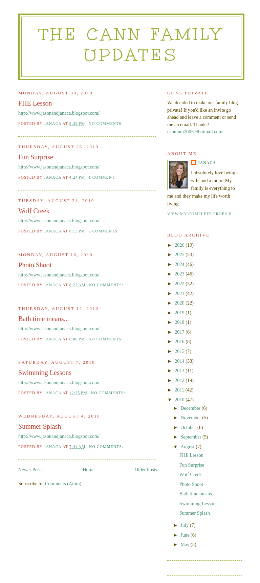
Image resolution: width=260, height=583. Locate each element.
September (191, 437)
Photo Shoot (34, 265)
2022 (180, 283)
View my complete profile (199, 214)
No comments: (106, 123)
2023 (180, 273)
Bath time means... (43, 318)
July (185, 525)
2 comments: (104, 231)
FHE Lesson (35, 103)
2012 (180, 380)
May (185, 544)
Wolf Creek (33, 211)
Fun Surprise (35, 157)
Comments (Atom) (63, 483)
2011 (180, 390)
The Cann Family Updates (131, 44)
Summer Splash (39, 426)
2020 (180, 303)
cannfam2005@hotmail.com (194, 131)
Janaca (207, 163)
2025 (180, 254)
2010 (180, 399)
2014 (180, 361)
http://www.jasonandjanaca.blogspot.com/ (59, 113)
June (185, 535)
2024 (180, 264)
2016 (180, 341)
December (190, 408)
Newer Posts (30, 469)
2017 (180, 332)
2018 (180, 322)
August (188, 446)
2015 (180, 351)
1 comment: (103, 177)
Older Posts (146, 469)
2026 (180, 245)
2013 (180, 370)
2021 (180, 293)
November (191, 417)
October (188, 427)
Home (88, 469)
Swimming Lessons (44, 372)
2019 (180, 312)
